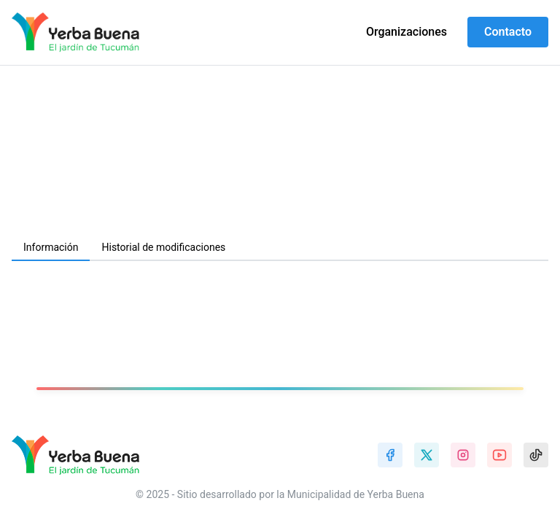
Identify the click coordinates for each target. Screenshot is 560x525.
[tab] (51, 248)
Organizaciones (406, 32)
